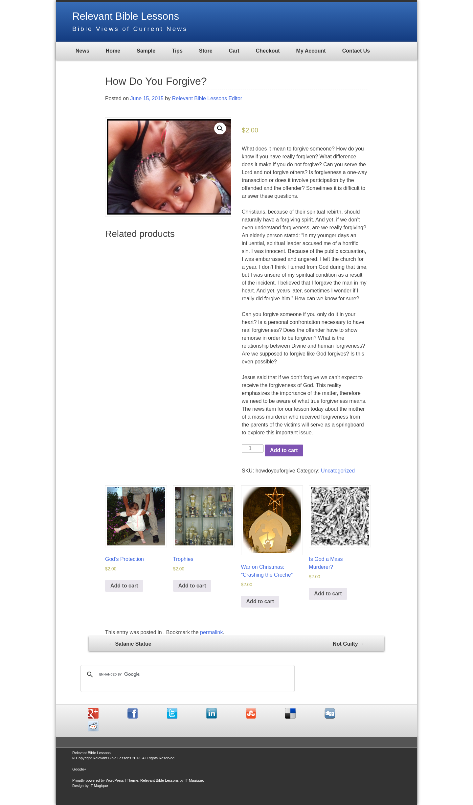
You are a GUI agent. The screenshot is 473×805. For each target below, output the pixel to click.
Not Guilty (349, 643)
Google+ (79, 769)
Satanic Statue (129, 643)
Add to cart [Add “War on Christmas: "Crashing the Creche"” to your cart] (260, 601)
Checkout (268, 51)
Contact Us (356, 51)
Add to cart (284, 450)
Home (113, 51)
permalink (211, 632)
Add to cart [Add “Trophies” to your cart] (192, 585)
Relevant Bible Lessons (127, 16)
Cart (234, 51)
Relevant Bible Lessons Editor (207, 98)
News (82, 51)
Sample (146, 51)
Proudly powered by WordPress (98, 780)
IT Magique (194, 780)
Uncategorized (338, 470)
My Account (311, 51)
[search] (186, 674)
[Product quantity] (252, 448)
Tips (177, 51)
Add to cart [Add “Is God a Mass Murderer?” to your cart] (328, 593)
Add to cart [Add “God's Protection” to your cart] (124, 585)
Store (206, 51)
